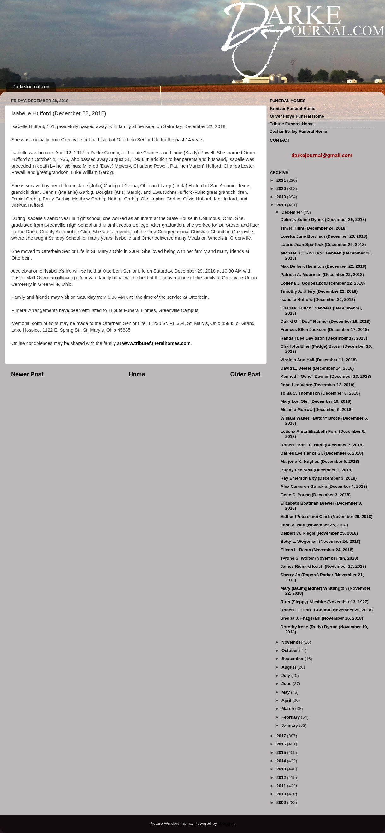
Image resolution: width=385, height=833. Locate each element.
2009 (281, 802)
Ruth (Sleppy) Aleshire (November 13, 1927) (325, 601)
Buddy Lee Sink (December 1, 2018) (316, 470)
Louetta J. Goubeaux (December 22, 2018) (323, 283)
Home (136, 374)
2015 (281, 752)
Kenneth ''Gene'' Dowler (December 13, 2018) (326, 376)
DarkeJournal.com (31, 86)
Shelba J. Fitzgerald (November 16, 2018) (322, 618)
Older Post (245, 374)
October (290, 650)
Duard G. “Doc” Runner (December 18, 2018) (325, 321)
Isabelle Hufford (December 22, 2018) (318, 299)
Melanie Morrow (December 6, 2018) (317, 409)
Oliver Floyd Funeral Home (297, 116)
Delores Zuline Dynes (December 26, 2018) (323, 219)
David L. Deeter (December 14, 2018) (317, 368)
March (288, 708)
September (293, 658)
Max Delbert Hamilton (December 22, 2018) (323, 266)
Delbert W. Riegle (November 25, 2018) (319, 533)
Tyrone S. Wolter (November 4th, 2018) (319, 558)
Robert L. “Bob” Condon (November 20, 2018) (327, 610)
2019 (281, 196)
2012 (281, 777)
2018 (281, 205)
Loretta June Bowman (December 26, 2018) (324, 236)
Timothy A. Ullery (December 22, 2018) (319, 291)
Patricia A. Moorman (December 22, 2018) (322, 274)
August (289, 667)
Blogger (226, 823)
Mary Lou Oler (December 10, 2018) (316, 401)
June (287, 683)
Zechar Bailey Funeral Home (298, 131)
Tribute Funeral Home (292, 123)
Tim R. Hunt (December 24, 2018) (314, 228)
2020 (281, 188)
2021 (281, 180)
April (287, 700)
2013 (281, 769)
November (292, 642)
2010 (281, 794)
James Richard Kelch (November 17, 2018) (323, 566)
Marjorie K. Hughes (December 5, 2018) (320, 461)
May (286, 692)
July (286, 675)
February (291, 717)
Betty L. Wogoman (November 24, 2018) (320, 541)
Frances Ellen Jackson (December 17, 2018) (325, 329)
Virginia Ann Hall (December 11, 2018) (319, 360)
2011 (281, 785)
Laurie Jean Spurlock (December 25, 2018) (323, 244)
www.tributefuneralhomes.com (156, 343)
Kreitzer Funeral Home (292, 108)
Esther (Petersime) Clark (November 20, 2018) (327, 516)
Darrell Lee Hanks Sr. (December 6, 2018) (322, 453)
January (290, 725)
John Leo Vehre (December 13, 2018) (318, 385)
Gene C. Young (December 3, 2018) (316, 495)
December (292, 212)
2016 (281, 744)
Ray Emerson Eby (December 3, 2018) (319, 478)
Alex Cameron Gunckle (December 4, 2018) (324, 486)
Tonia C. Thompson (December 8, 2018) (320, 393)
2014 (281, 760)
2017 (281, 735)
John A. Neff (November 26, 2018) (314, 525)
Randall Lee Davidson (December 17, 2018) (324, 338)
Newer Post (27, 374)
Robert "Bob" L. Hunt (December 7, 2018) (322, 445)
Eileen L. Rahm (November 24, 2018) (317, 550)
